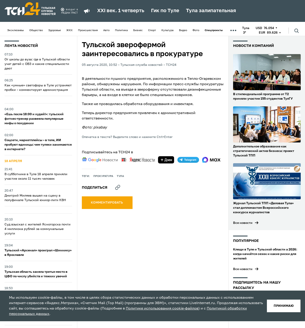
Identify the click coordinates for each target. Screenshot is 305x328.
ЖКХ (69, 30)
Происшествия (88, 30)
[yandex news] (138, 159)
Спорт (152, 30)
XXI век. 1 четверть (120, 10)
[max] (211, 160)
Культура (167, 30)
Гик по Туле (165, 10)
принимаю (284, 305)
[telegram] (188, 160)
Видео (183, 30)
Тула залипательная (211, 10)
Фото (196, 30)
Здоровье (54, 30)
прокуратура (103, 176)
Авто (106, 30)
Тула (120, 176)
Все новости (242, 223)
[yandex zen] (166, 159)
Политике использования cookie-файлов (162, 308)
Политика (121, 30)
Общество (36, 30)
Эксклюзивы (15, 30)
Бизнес (138, 30)
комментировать (107, 202)
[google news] (100, 159)
